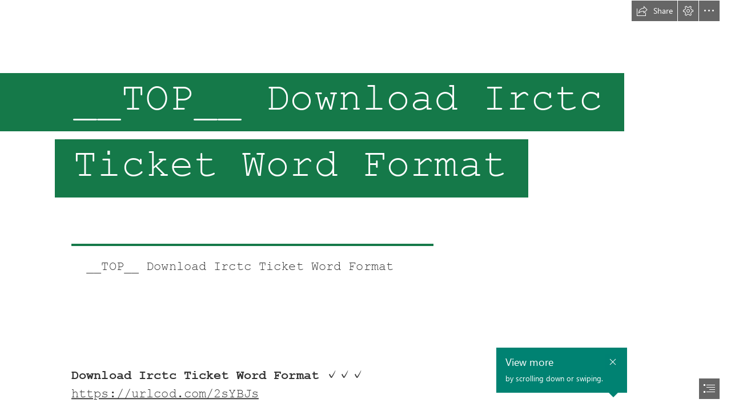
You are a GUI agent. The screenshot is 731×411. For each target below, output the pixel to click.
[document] (365, 205)
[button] (654, 11)
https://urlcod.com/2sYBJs (165, 393)
